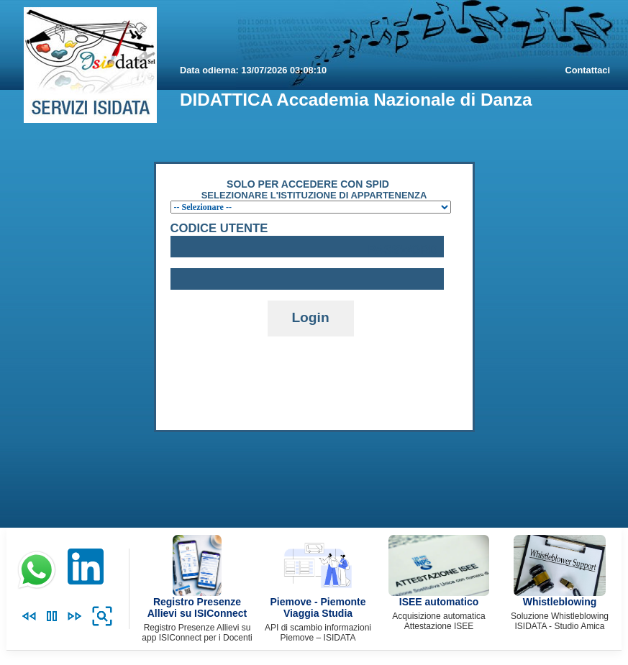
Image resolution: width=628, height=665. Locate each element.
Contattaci (587, 70)
